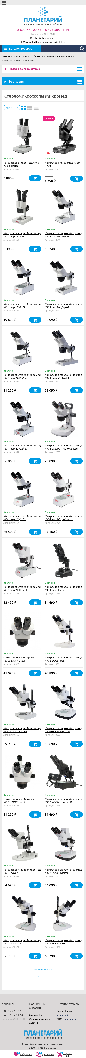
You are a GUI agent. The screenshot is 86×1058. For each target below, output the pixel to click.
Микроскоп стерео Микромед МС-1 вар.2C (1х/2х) (22, 376)
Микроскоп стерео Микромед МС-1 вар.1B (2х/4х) (63, 234)
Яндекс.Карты (64, 1010)
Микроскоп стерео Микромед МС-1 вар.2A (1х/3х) (63, 376)
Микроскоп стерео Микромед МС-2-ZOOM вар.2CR (63, 729)
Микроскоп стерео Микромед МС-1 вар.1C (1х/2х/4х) (63, 517)
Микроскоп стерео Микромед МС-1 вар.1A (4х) (22, 234)
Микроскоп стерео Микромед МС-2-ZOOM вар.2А (22, 729)
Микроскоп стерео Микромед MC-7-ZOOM (22, 871)
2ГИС (59, 1018)
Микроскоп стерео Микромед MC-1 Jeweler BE (63, 588)
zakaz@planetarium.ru (44, 37)
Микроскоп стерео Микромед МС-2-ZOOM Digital (63, 871)
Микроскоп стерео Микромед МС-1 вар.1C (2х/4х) (22, 305)
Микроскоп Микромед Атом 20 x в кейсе (21, 164)
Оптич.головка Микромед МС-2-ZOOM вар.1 (19, 659)
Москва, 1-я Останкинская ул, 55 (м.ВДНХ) (44, 41)
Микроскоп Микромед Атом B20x (62, 164)
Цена (9, 107)
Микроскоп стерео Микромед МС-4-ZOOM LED (63, 941)
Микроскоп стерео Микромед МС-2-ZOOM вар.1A (63, 659)
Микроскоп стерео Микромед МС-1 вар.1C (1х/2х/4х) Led (63, 447)
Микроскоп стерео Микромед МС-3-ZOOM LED (22, 941)
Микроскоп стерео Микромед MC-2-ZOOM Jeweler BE (63, 800)
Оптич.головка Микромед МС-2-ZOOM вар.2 (19, 800)
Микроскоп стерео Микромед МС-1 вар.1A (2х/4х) (63, 305)
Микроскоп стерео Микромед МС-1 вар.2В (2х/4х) (22, 447)
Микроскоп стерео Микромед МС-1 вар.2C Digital (22, 588)
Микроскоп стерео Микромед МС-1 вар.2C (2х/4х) (22, 517)
